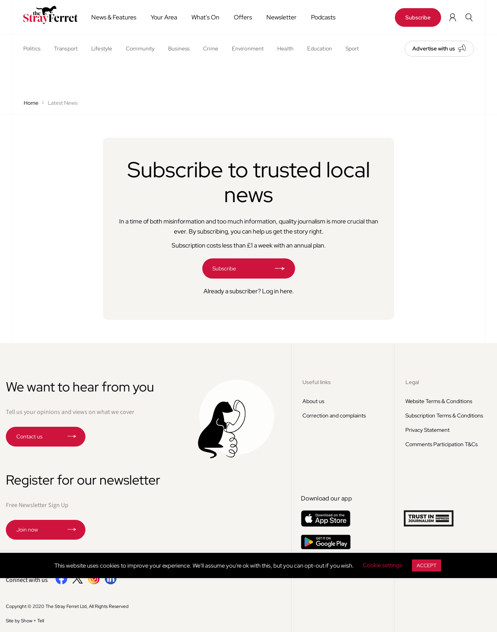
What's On (205, 17)
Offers (243, 17)
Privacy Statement (427, 429)
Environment (248, 48)
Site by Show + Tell (25, 621)
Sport (352, 48)
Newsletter (281, 17)
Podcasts (323, 17)
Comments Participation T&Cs (441, 444)
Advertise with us (433, 48)
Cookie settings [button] (382, 565)
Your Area (164, 17)
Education (319, 48)
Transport (66, 48)
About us (313, 401)
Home (31, 102)
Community (140, 48)
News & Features (113, 17)
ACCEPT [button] (426, 565)
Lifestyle (101, 48)
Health (285, 48)
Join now (27, 529)
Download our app (326, 498)
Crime (210, 48)
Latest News (62, 102)
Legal (412, 382)
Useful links (316, 382)
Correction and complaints (334, 415)
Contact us (29, 436)
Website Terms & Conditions (438, 401)
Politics (31, 48)
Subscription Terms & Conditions (444, 415)
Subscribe (418, 17)
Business (178, 48)
